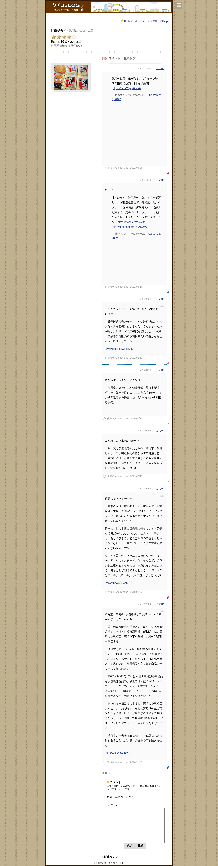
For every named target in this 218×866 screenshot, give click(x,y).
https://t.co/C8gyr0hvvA (127, 88)
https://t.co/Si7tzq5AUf (131, 222)
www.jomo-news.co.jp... (120, 348)
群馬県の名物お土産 (81, 30)
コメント (112, 805)
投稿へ (126, 21)
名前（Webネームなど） (122, 797)
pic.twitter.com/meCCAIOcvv (130, 226)
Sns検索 (152, 21)
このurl (160, 68)
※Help (163, 21)
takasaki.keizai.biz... (118, 753)
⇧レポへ (139, 21)
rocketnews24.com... (118, 583)
